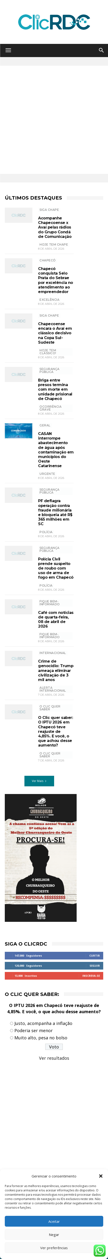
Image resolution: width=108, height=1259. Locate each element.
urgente (47, 474)
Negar (54, 1234)
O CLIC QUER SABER (50, 755)
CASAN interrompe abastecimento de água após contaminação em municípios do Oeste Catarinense (56, 449)
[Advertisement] (54, 120)
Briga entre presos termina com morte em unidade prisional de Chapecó (55, 389)
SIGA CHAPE (49, 210)
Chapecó (48, 260)
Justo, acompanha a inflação (43, 1023)
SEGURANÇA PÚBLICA (50, 370)
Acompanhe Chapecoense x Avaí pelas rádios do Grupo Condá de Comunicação (54, 227)
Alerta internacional (53, 689)
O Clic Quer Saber (50, 708)
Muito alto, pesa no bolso (40, 1038)
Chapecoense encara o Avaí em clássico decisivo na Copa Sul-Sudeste (55, 333)
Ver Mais (39, 781)
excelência (49, 299)
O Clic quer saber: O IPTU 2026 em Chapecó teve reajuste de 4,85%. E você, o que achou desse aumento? (55, 731)
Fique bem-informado (50, 603)
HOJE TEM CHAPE (54, 244)
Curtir (94, 955)
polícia (46, 532)
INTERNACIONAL (53, 653)
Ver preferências (54, 1247)
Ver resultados (54, 1058)
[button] (100, 1176)
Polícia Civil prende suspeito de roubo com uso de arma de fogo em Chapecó (56, 568)
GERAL (45, 425)
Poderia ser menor (33, 1030)
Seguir (95, 965)
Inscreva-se (91, 975)
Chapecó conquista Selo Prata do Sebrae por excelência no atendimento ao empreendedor (55, 280)
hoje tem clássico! (48, 351)
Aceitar (54, 1221)
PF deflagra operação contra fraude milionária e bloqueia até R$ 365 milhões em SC (55, 512)
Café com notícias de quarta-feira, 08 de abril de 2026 (56, 619)
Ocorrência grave (51, 408)
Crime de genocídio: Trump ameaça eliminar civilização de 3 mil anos (55, 670)
